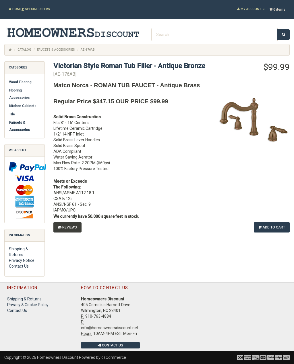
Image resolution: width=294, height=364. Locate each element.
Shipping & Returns (24, 299)
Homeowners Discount (57, 357)
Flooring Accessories (19, 94)
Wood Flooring (20, 82)
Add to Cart (271, 227)
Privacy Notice (21, 260)
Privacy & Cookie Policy (28, 304)
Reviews (67, 227)
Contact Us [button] (110, 345)
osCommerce (113, 357)
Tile (12, 114)
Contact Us (19, 266)
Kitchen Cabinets (22, 106)
